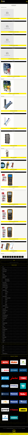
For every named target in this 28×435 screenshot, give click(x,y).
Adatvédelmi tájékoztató (4, 353)
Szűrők (6, 302)
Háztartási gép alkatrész (5, 285)
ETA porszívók (3, 313)
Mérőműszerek (3, 277)
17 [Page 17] (17, 256)
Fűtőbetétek (6, 293)
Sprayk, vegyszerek (4, 282)
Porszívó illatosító (4, 271)
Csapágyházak (6, 291)
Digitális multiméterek (7, 280)
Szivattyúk (6, 288)
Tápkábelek (6, 304)
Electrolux (3, 268)
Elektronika (3, 274)
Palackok (3, 338)
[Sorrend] (13, 7)
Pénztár (3, 347)
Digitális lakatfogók (7, 279)
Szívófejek (6, 301)
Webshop (3, 350)
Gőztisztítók (3, 327)
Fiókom (3, 345)
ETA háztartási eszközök (4, 310)
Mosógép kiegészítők (4, 269)
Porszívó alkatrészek (4, 296)
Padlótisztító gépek (4, 318)
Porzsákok (6, 299)
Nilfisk (3, 326)
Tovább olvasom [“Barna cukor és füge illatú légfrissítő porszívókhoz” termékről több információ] (2, 78)
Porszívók (3, 332)
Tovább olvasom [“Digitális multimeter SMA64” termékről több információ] (2, 253)
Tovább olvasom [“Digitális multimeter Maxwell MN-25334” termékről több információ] (2, 189)
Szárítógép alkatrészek (4, 305)
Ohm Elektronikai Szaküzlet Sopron (10, 428)
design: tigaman (23, 428)
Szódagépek (3, 340)
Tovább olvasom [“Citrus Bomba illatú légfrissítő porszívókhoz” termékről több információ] (2, 96)
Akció (3, 266)
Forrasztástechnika (4, 276)
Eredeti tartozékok (4, 337)
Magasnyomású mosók (4, 316)
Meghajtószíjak (6, 307)
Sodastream (3, 335)
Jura (2, 321)
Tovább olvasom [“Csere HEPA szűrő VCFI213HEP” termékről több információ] (2, 148)
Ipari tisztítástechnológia (5, 315)
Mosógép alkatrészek (4, 290)
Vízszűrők (3, 324)
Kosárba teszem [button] (14, 34)
